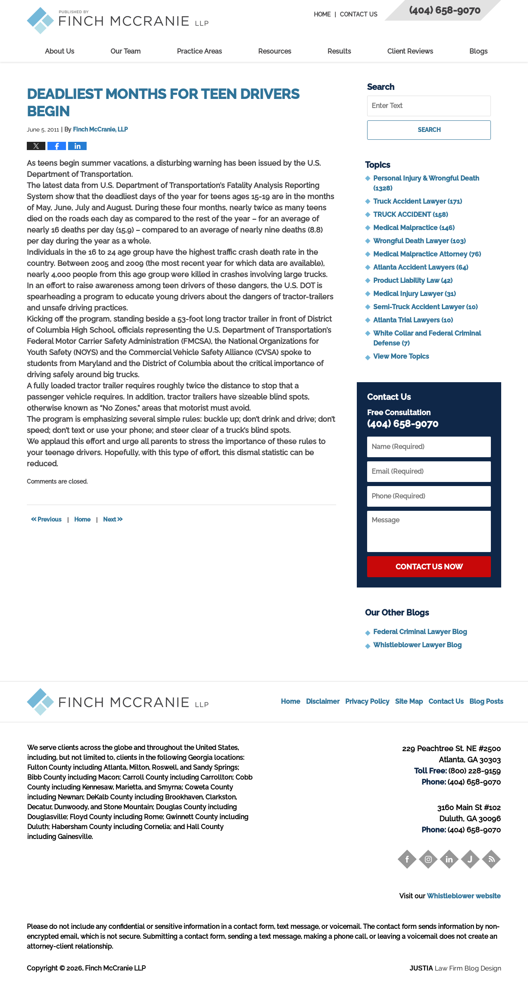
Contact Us (358, 14)
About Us (59, 51)
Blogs (478, 51)
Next (113, 519)
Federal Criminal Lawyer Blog (420, 632)
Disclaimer (322, 701)
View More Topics (401, 356)
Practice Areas (199, 51)
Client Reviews (410, 51)
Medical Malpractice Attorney (427, 254)
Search (429, 130)
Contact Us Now (429, 566)
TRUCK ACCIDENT (410, 215)
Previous (46, 519)
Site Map (409, 701)
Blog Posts (486, 701)
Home (322, 14)
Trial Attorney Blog (117, 20)
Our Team (126, 51)
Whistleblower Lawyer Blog (417, 645)
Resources (274, 51)
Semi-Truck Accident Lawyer (425, 307)
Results (339, 51)
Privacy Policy (367, 701)
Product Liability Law (413, 280)
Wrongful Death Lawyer (419, 241)
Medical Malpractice (414, 228)
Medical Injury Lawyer (414, 294)
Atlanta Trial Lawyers (413, 320)
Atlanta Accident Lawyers (420, 267)
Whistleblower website (464, 896)
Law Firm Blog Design (455, 968)
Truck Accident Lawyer (417, 201)
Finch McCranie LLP (115, 968)
